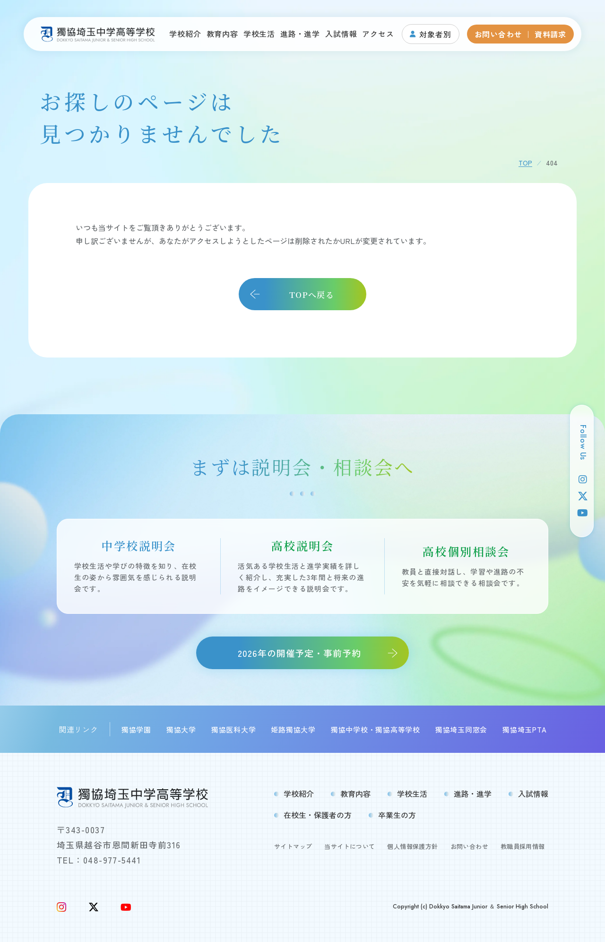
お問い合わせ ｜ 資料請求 (520, 34)
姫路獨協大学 (293, 729)
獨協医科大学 (233, 729)
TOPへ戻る (311, 294)
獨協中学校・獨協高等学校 (375, 729)
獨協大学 (181, 729)
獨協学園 (136, 729)
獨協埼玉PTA (524, 729)
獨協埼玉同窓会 (461, 729)
